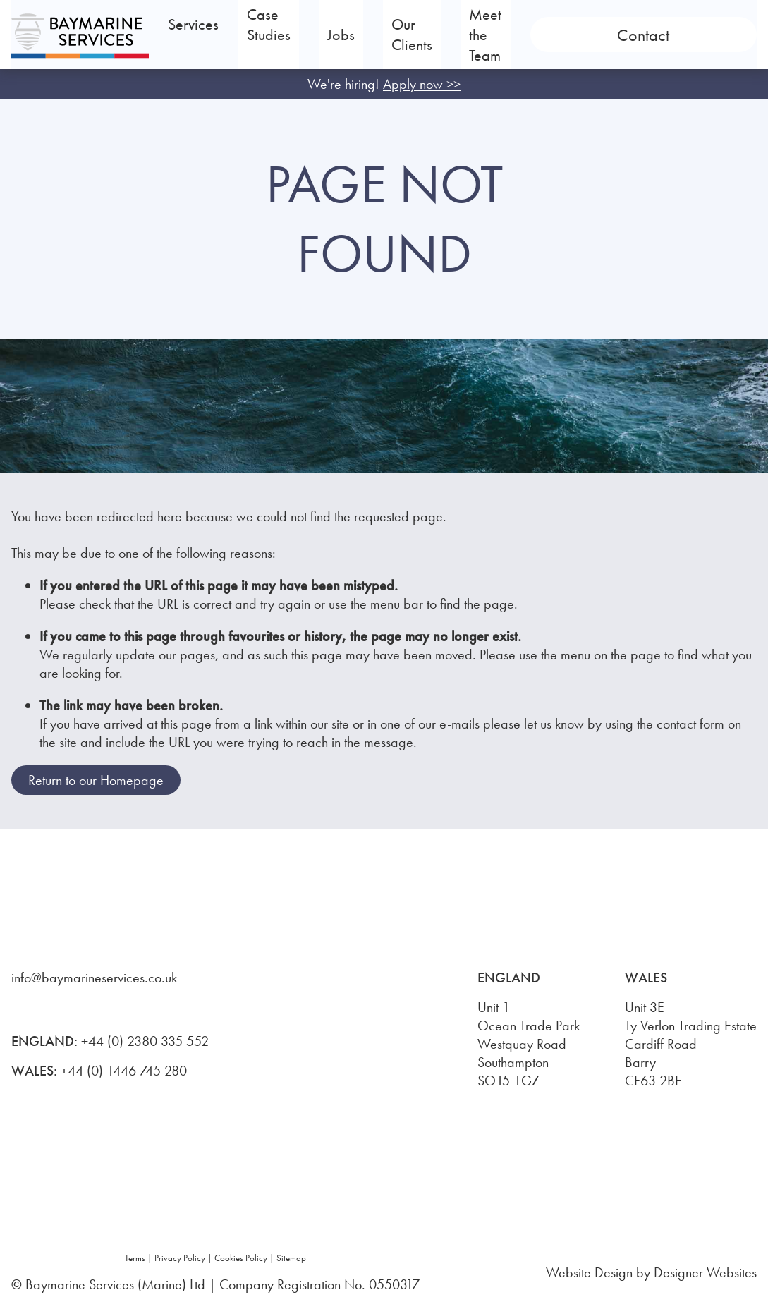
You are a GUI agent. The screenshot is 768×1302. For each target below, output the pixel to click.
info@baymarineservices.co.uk (94, 977)
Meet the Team (592, 35)
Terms (135, 1258)
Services (232, 35)
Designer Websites (705, 1272)
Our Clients (493, 35)
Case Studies (343, 35)
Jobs (425, 35)
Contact (707, 35)
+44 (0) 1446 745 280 (124, 1070)
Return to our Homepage (96, 780)
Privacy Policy (179, 1258)
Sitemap (291, 1258)
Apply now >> (422, 84)
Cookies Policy (240, 1258)
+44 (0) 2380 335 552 (145, 1041)
